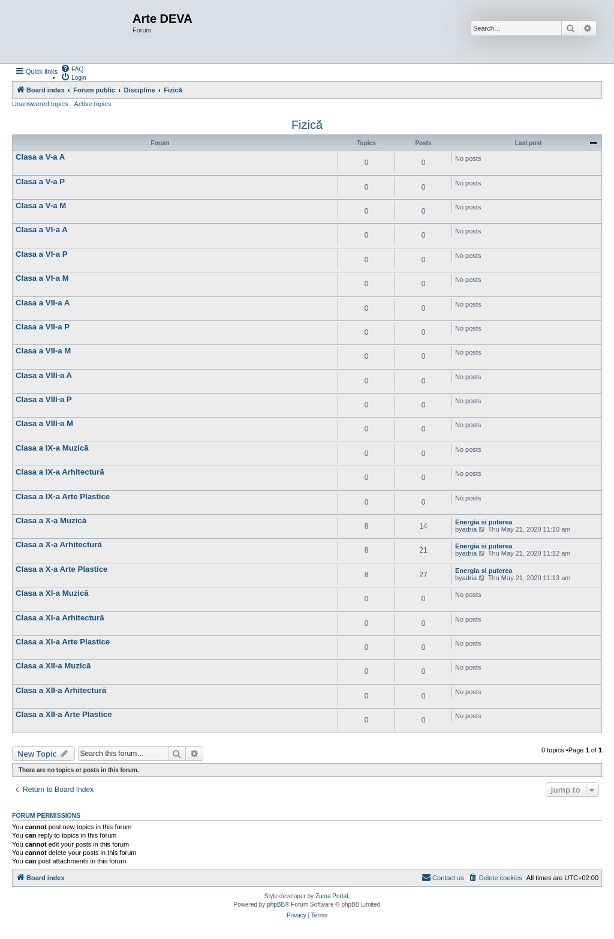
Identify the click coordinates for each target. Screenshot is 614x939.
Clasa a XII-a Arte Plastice (64, 714)
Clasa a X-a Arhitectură (59, 544)
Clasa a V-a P (40, 181)
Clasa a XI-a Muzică (52, 593)
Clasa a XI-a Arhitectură (60, 617)
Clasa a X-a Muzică (51, 520)
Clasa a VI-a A (42, 229)
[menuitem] (72, 68)
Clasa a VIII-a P (44, 399)
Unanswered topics (40, 103)
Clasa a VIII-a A (44, 375)
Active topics (93, 103)
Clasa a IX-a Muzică (52, 447)
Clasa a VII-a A (43, 302)
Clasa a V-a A (40, 156)
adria (469, 529)
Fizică (307, 124)
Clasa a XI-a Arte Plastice (63, 641)
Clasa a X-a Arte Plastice (61, 569)
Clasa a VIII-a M (44, 423)
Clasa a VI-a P (42, 254)
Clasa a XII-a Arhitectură (61, 690)
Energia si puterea (483, 522)
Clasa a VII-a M (43, 350)
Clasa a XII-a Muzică (53, 665)
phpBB (276, 904)
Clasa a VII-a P (43, 326)
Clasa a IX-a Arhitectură (60, 471)
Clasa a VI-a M (42, 278)
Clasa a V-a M (41, 205)
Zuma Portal (331, 896)
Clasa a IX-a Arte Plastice (63, 496)
